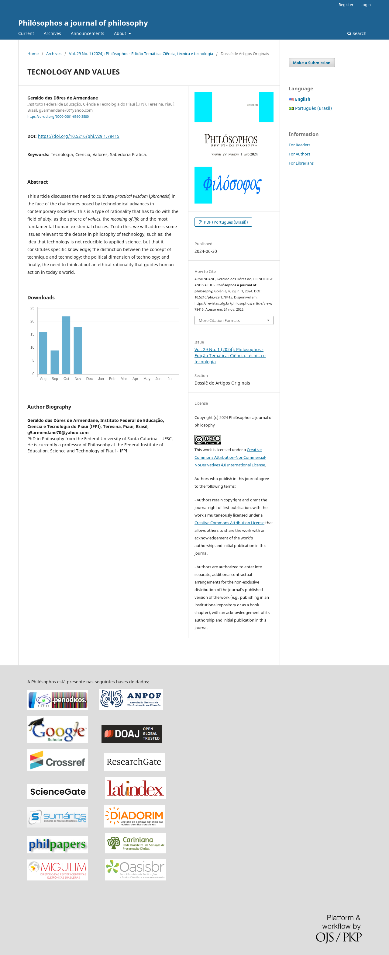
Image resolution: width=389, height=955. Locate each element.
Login (365, 4)
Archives (52, 33)
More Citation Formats (219, 320)
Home (33, 53)
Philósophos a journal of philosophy (83, 23)
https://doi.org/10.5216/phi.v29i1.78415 (78, 136)
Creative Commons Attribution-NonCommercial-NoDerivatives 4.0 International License (230, 457)
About (120, 33)
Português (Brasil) (313, 108)
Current (26, 33)
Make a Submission (312, 62)
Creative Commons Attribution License (229, 522)
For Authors (299, 154)
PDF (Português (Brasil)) (225, 222)
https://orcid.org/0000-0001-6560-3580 (58, 116)
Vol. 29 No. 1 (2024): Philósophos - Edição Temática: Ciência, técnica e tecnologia (141, 53)
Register (346, 4)
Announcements (87, 33)
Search (357, 33)
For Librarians (301, 163)
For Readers (299, 145)
